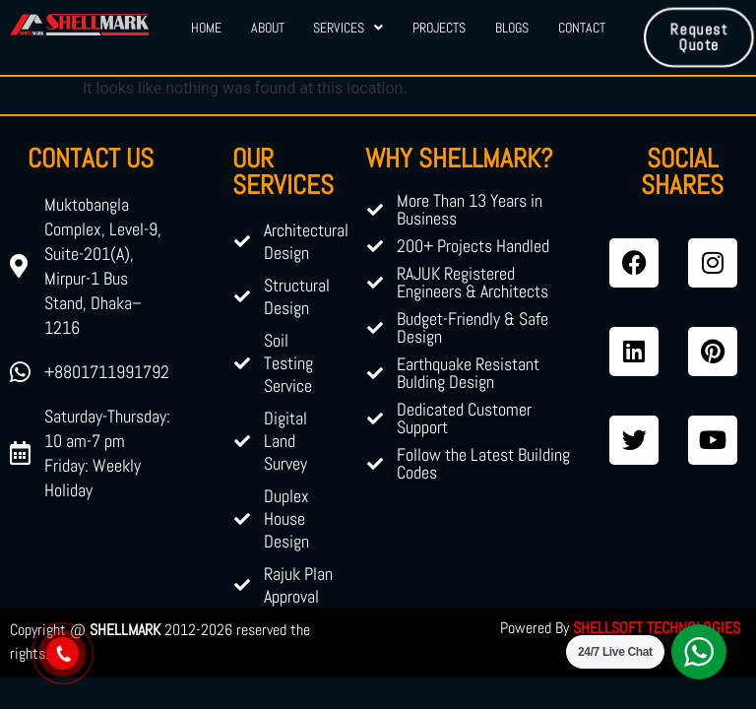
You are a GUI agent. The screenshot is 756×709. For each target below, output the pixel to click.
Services (348, 27)
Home (205, 27)
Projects (439, 27)
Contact (581, 27)
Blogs (512, 27)
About (267, 27)
